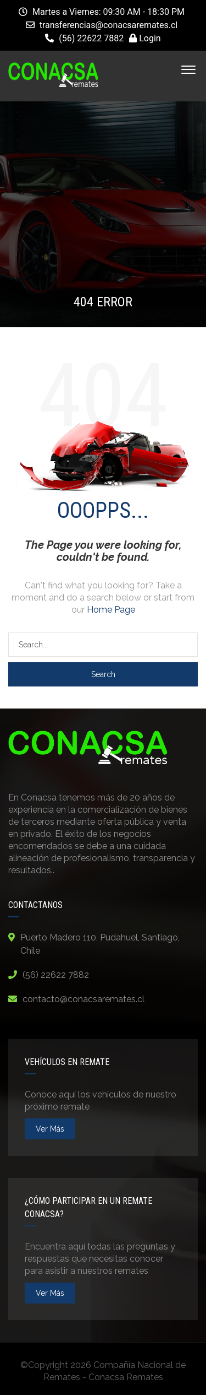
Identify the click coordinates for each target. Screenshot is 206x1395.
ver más (50, 1128)
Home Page (111, 609)
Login (144, 38)
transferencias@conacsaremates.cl (109, 25)
